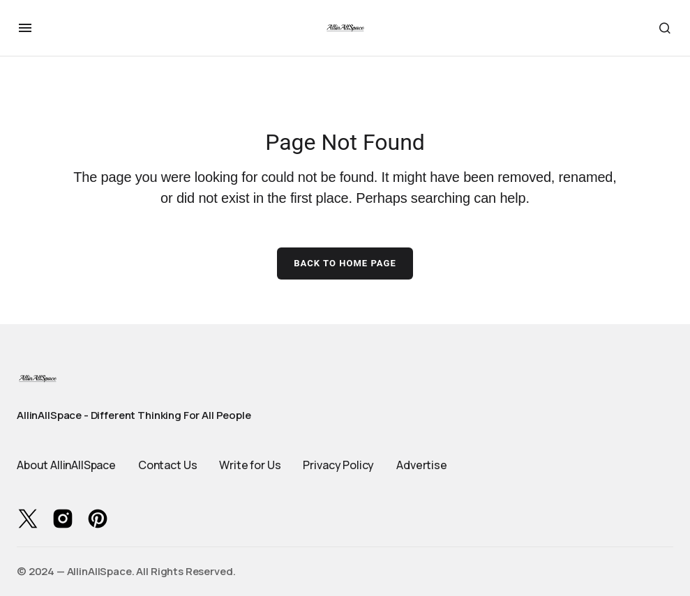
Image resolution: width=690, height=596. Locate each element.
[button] (25, 28)
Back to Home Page (345, 263)
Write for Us (249, 465)
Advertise (421, 465)
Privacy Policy (338, 465)
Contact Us (167, 465)
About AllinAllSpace (66, 465)
